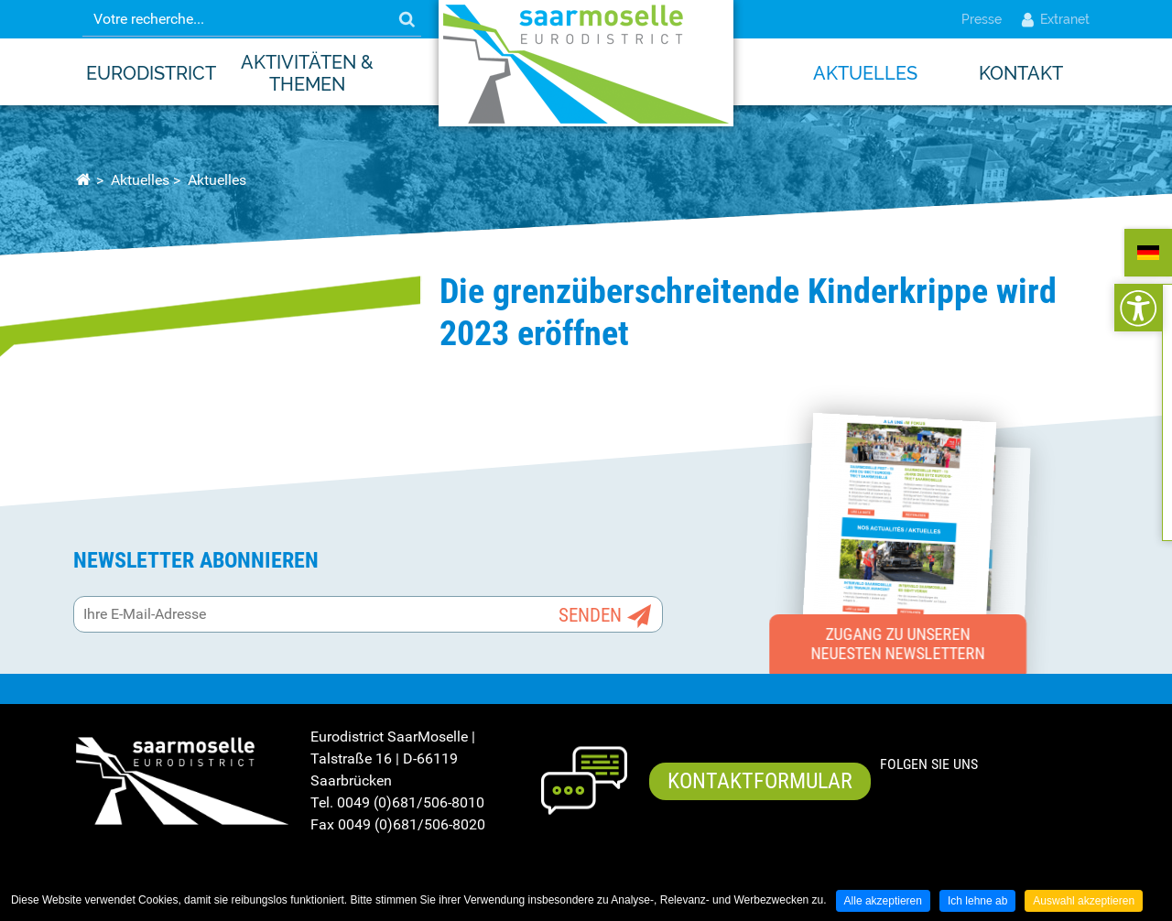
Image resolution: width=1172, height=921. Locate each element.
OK (407, 19)
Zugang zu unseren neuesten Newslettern (898, 644)
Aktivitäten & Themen (307, 73)
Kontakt (1021, 73)
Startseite (82, 180)
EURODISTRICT (151, 73)
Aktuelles (865, 73)
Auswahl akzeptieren (1083, 900)
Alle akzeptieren (883, 900)
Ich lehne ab (977, 900)
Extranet (1055, 19)
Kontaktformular (759, 781)
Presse (981, 19)
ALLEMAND (1148, 252)
